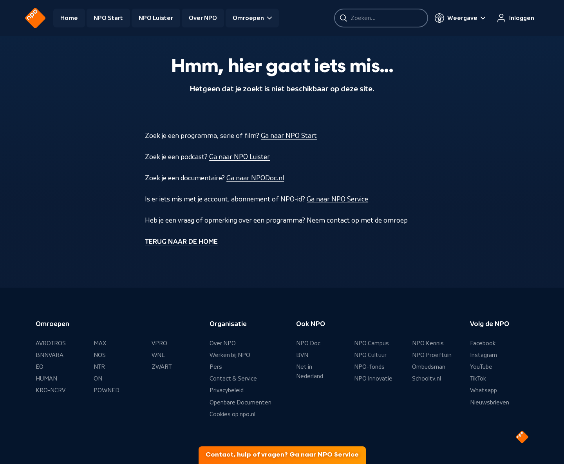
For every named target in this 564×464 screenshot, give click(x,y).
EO (39, 367)
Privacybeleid (227, 390)
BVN (302, 355)
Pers (216, 367)
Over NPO (203, 18)
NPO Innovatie (373, 378)
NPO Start (108, 18)
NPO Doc (308, 343)
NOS (100, 355)
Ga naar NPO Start (289, 135)
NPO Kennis (428, 343)
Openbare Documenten (240, 402)
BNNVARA (49, 355)
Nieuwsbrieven (489, 402)
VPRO (159, 343)
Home (69, 18)
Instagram (483, 355)
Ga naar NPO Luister (239, 156)
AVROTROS (51, 343)
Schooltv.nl (426, 378)
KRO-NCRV (50, 390)
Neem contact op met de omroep (357, 220)
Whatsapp (483, 390)
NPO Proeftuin (432, 355)
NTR (99, 367)
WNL (158, 355)
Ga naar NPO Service (337, 199)
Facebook (482, 343)
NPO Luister (156, 18)
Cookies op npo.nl (232, 414)
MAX (100, 343)
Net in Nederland (309, 371)
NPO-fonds (369, 367)
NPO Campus (371, 343)
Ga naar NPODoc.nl (255, 177)
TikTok (478, 378)
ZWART (162, 367)
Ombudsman (428, 367)
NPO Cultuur (370, 355)
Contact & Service (233, 378)
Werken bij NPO (230, 355)
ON (98, 378)
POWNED (106, 390)
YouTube (481, 367)
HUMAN (46, 378)
